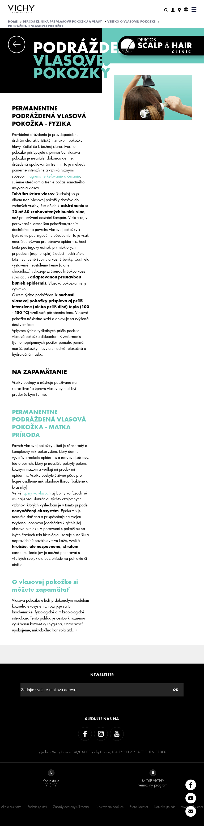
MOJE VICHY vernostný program (152, 778)
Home (13, 21)
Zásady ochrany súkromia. (71, 806)
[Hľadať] (166, 9)
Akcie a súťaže (11, 806)
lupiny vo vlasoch (37, 493)
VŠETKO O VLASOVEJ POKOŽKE (131, 21)
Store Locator (139, 806)
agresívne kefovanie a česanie (54, 176)
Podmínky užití (37, 806)
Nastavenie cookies (110, 806)
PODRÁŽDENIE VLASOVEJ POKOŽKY (35, 26)
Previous (16, 44)
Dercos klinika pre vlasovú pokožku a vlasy (62, 21)
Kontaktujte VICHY (51, 778)
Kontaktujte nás (164, 806)
